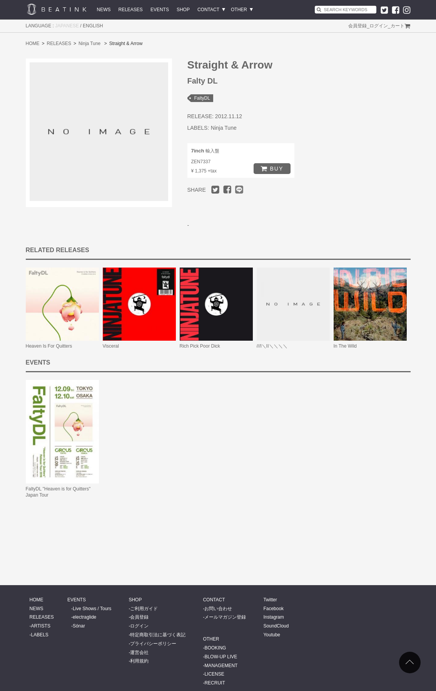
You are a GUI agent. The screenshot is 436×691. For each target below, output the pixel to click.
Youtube (271, 634)
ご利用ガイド (144, 608)
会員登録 (357, 25)
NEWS (104, 9)
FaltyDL (202, 98)
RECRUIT (214, 683)
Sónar (79, 626)
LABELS (39, 634)
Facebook (273, 608)
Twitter (270, 599)
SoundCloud (276, 626)
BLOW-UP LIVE (220, 656)
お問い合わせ (218, 608)
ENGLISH (93, 25)
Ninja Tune (89, 43)
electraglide (84, 617)
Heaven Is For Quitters (49, 346)
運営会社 (139, 652)
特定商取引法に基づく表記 (157, 634)
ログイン (378, 25)
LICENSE (214, 674)
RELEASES (131, 9)
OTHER (239, 9)
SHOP (183, 9)
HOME (33, 43)
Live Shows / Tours (92, 608)
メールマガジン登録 (225, 617)
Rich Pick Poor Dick (200, 346)
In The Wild (345, 346)
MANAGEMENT (220, 665)
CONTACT (208, 9)
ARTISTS (40, 626)
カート (397, 25)
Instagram (273, 617)
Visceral (111, 346)
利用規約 (139, 661)
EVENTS (159, 9)
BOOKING (215, 648)
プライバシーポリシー (153, 643)
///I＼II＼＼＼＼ (272, 346)
